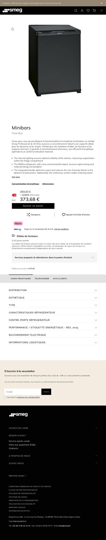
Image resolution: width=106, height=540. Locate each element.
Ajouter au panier (33, 203)
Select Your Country (16, 473)
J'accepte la (23, 394)
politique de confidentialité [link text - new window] (28, 394)
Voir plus (16, 174)
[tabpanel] (54, 63)
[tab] (21, 276)
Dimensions (48, 181)
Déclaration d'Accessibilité (22, 501)
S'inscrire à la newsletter (19, 368)
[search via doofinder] (76, 10)
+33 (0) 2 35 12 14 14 (21, 523)
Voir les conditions (61, 226)
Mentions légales (17, 505)
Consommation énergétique (25, 181)
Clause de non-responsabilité (23, 487)
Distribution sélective (19, 508)
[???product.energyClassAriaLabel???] (14, 192)
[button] (12, 29)
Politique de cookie (18, 494)
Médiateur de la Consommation (23, 498)
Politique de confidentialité (22, 491)
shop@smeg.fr (64, 523)
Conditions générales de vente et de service (30, 484)
